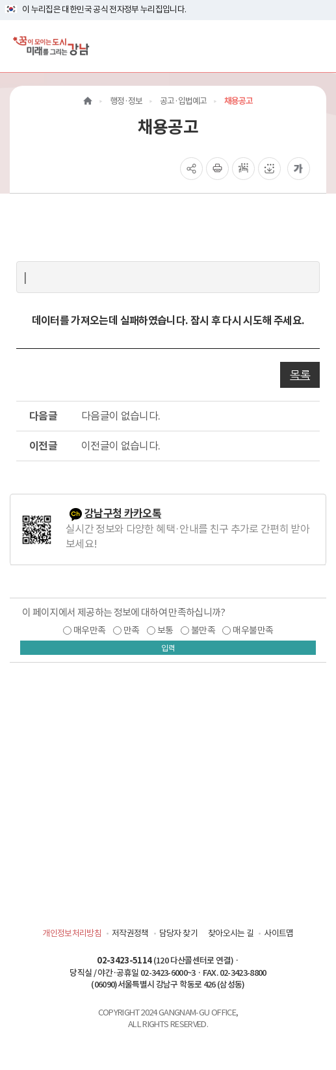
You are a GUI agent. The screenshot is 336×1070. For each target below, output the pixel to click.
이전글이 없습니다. (121, 445)
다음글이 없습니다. (121, 415)
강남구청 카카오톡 (122, 513)
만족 (131, 630)
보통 (165, 630)
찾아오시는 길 (230, 933)
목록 (300, 374)
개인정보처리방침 (71, 933)
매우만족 (89, 630)
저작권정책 (130, 933)
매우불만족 (253, 630)
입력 (168, 648)
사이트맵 (278, 933)
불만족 (203, 630)
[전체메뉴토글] (315, 45)
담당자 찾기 (178, 933)
